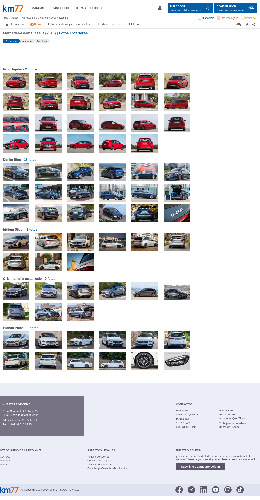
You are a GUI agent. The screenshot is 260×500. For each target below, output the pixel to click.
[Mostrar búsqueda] (190, 8)
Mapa (35, 414)
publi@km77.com (186, 426)
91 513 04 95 (24, 424)
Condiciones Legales (99, 460)
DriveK (4, 464)
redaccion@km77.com (189, 414)
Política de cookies (98, 456)
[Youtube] (215, 489)
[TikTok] (240, 489)
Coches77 (6, 456)
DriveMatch (6, 460)
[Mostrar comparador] (235, 8)
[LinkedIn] (203, 489)
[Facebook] (179, 489)
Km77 (13, 8)
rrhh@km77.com (229, 426)
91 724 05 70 (29, 420)
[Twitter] (191, 489)
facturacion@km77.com (233, 418)
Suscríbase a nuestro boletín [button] (200, 466)
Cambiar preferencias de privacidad (108, 468)
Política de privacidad (100, 464)
